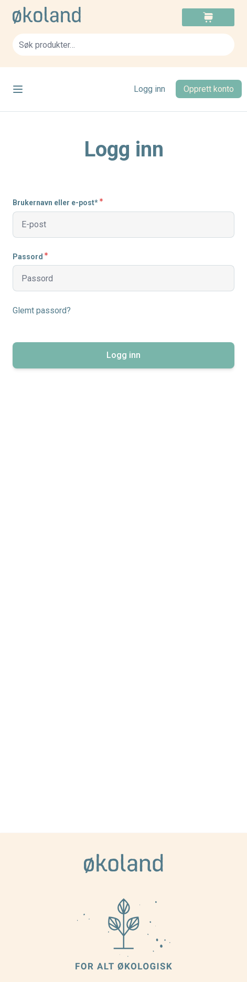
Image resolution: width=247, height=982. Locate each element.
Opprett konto (209, 89)
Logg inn (149, 89)
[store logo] (68, 15)
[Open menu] (17, 89)
